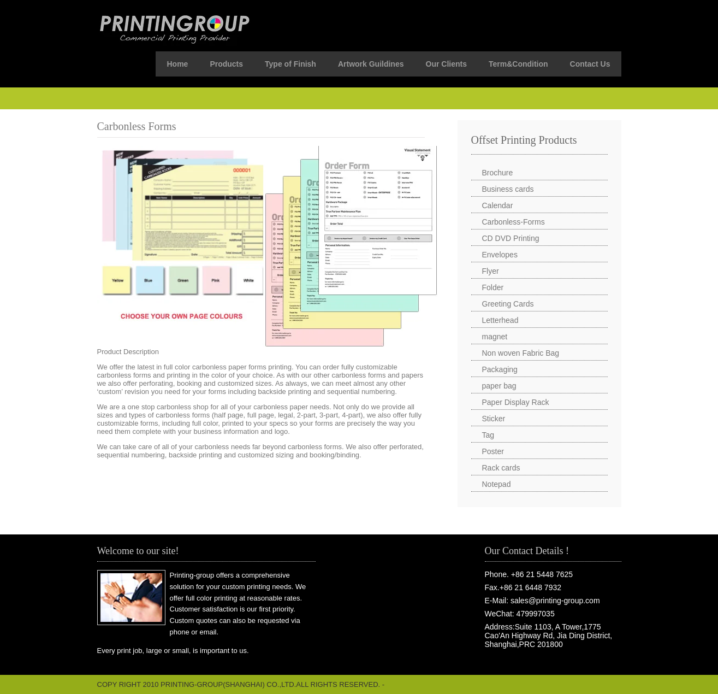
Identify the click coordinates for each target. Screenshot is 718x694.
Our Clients (446, 64)
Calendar (497, 205)
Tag (488, 435)
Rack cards (501, 467)
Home (177, 64)
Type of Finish (290, 64)
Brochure (497, 172)
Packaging (500, 369)
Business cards (508, 189)
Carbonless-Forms (513, 221)
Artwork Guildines (371, 64)
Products (226, 64)
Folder (493, 287)
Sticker (494, 418)
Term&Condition (518, 64)
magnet (495, 336)
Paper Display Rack (515, 402)
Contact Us (590, 64)
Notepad (496, 484)
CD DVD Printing (510, 238)
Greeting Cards (508, 303)
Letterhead (500, 320)
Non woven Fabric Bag (521, 353)
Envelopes (500, 254)
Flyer (490, 271)
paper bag (499, 385)
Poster (493, 451)
